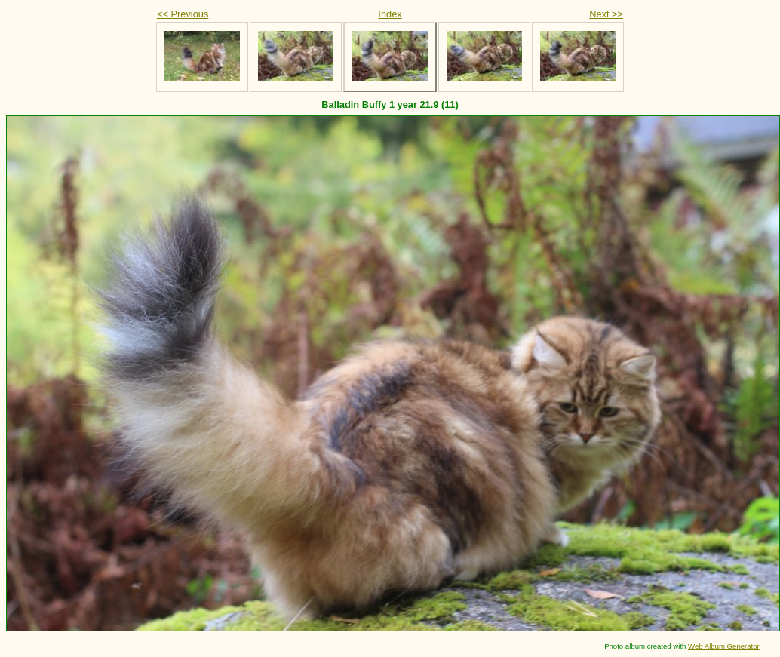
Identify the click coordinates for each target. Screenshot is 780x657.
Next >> (606, 14)
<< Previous (182, 14)
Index (389, 14)
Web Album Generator (724, 646)
